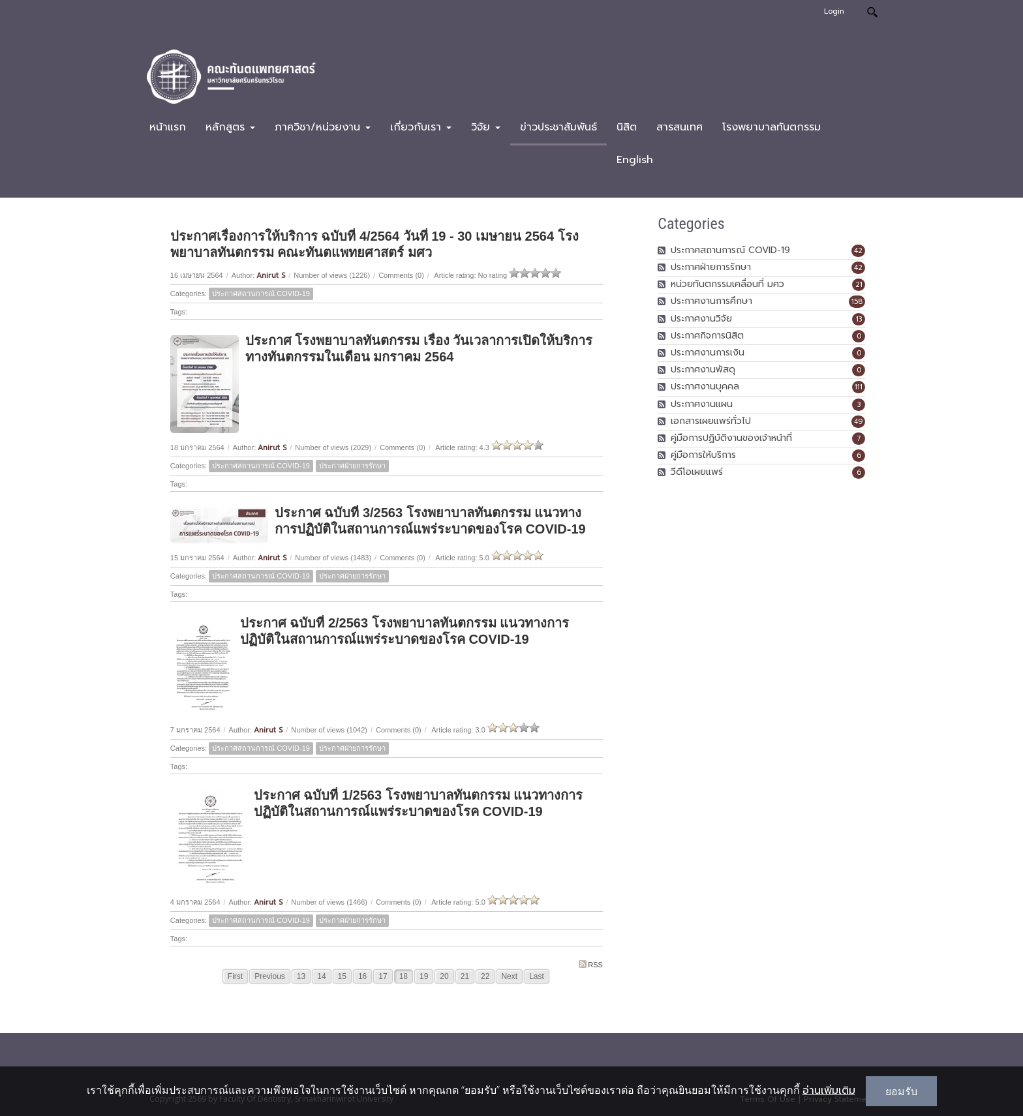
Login (834, 11)
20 (444, 976)
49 (858, 421)
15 (342, 976)
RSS (591, 964)
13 (301, 976)
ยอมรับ (901, 1091)
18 (403, 976)
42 (858, 250)
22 (485, 976)
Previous (269, 976)
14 (321, 976)
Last (536, 976)
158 (857, 301)
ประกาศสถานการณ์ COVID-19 (261, 293)
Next (509, 976)
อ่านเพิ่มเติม (828, 1090)
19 (424, 976)
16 (362, 976)
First (235, 976)
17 (382, 976)
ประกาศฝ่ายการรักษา (352, 466)
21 (465, 976)
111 (859, 387)
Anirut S (270, 275)
